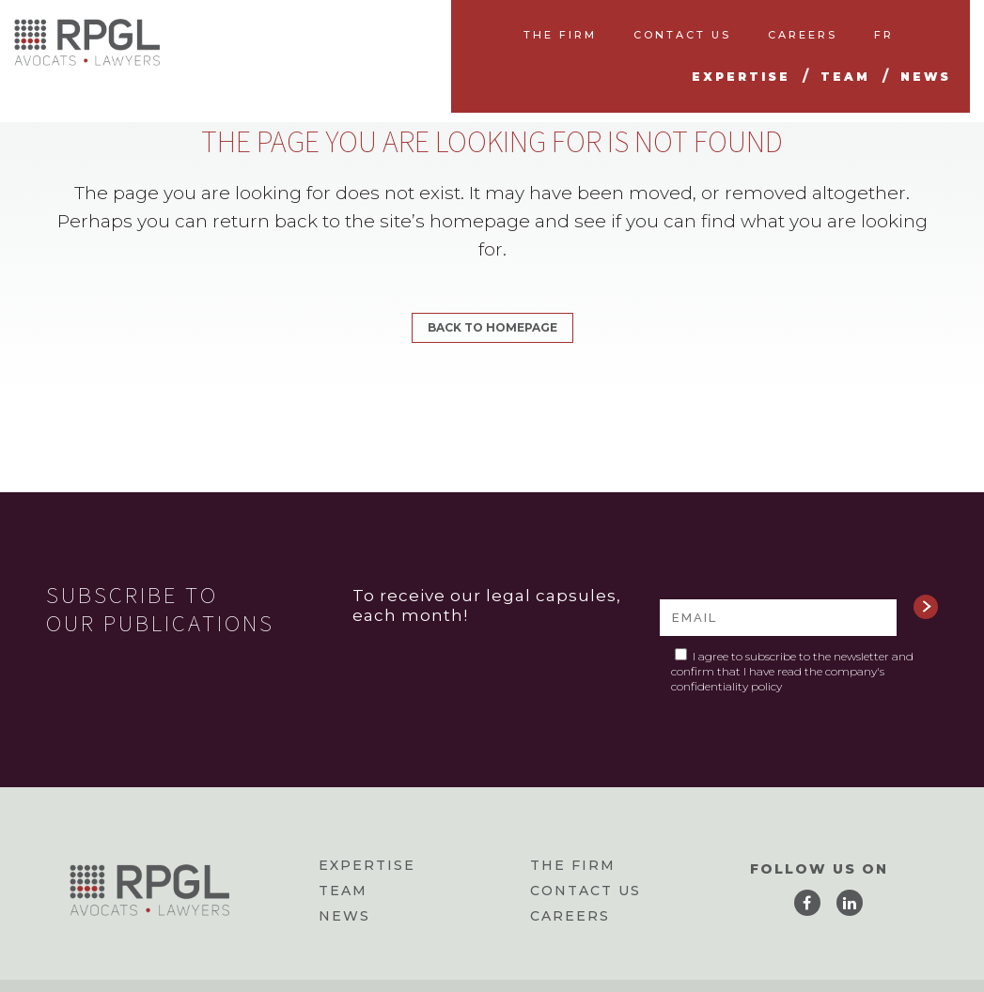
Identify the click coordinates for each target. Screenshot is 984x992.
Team (343, 890)
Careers (570, 915)
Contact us (585, 890)
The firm (573, 865)
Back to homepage (492, 327)
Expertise (367, 865)
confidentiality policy (726, 686)
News (344, 915)
